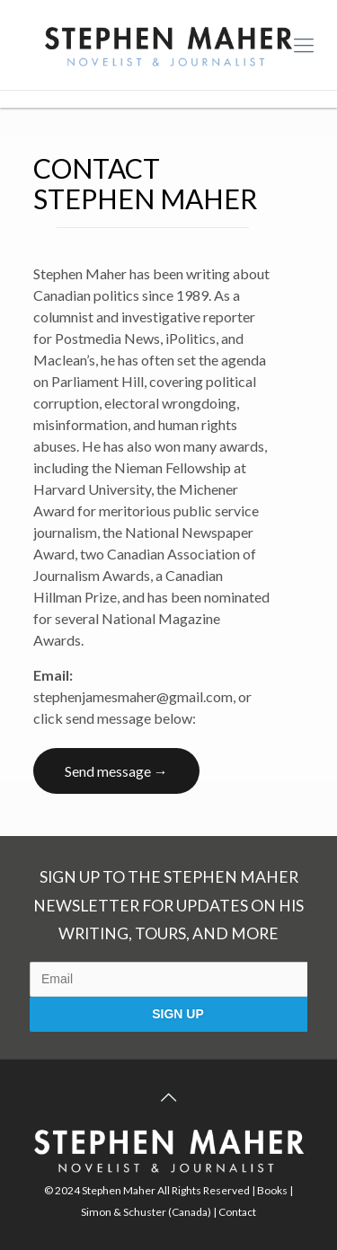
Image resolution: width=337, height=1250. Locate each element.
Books (272, 1190)
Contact (237, 1212)
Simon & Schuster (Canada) (146, 1212)
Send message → (116, 770)
